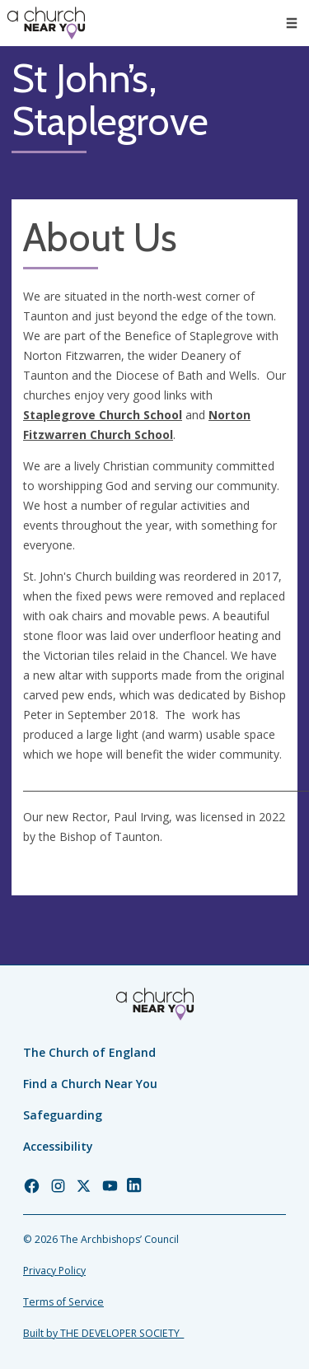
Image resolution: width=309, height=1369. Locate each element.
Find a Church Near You (90, 1083)
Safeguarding (62, 1115)
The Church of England (89, 1052)
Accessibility (58, 1146)
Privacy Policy (54, 1271)
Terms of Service (63, 1302)
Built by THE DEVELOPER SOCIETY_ (103, 1333)
